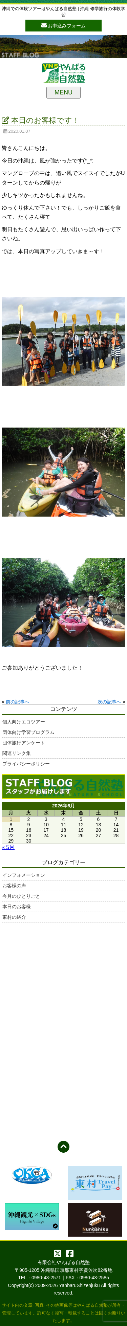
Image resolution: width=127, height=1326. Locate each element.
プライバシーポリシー (26, 763)
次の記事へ (109, 701)
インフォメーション (23, 875)
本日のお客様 (16, 906)
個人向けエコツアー (23, 721)
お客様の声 (14, 885)
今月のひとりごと (21, 896)
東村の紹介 (14, 917)
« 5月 (8, 847)
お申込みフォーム (63, 25)
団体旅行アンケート (23, 742)
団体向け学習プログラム (28, 732)
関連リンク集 (16, 753)
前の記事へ (17, 701)
